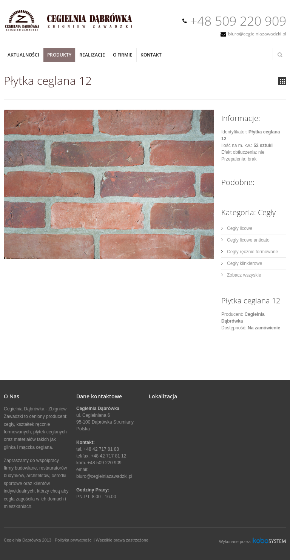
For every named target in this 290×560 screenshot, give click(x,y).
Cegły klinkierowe (244, 263)
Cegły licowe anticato (248, 240)
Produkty (59, 55)
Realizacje (92, 55)
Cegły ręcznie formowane (252, 251)
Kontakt (151, 55)
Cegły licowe (239, 228)
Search (279, 54)
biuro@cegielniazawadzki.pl (257, 34)
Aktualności (23, 55)
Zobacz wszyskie (244, 275)
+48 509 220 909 (238, 20)
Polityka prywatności (74, 540)
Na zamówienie (264, 327)
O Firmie (123, 55)
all (282, 81)
